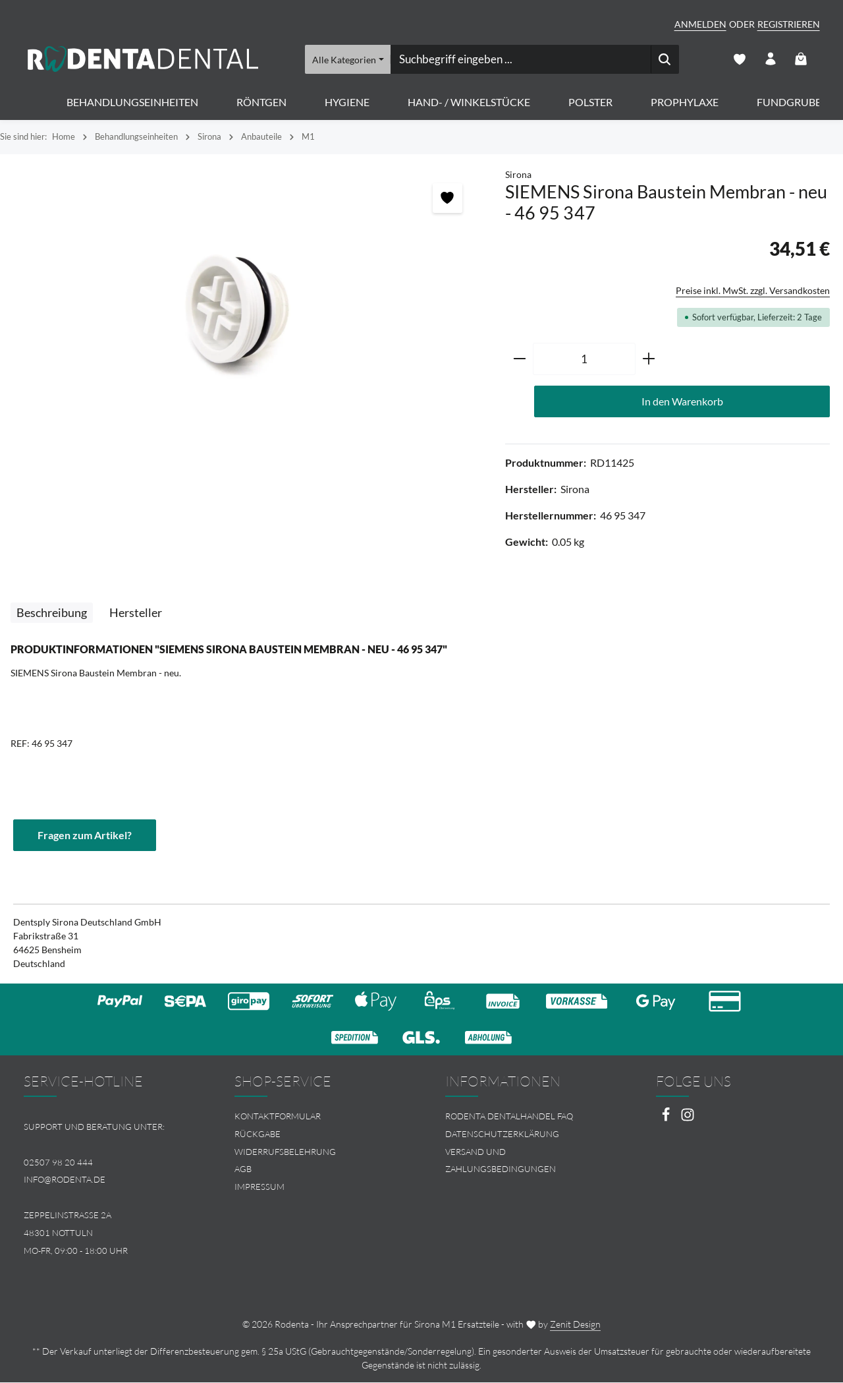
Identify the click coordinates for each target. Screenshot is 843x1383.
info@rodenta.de (64, 1180)
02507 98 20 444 (58, 1163)
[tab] (52, 613)
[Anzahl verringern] (519, 359)
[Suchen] (664, 59)
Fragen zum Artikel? (85, 835)
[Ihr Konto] (770, 59)
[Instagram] (687, 1119)
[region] (246, 310)
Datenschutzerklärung (502, 1134)
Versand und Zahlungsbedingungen (500, 1161)
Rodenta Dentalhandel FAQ (509, 1117)
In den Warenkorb (682, 402)
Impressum (259, 1188)
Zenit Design (575, 1324)
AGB (243, 1170)
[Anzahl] (584, 359)
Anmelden (700, 24)
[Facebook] (667, 1119)
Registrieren (788, 24)
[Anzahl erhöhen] (649, 359)
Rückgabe (257, 1134)
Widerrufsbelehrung (285, 1152)
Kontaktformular (277, 1117)
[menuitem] (316, 1118)
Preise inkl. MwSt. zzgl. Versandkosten (753, 291)
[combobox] (520, 59)
